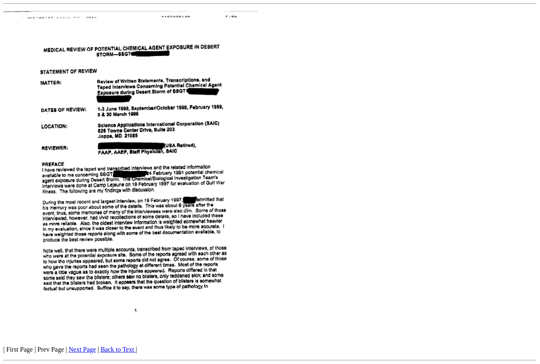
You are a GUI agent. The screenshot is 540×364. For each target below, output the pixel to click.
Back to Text (118, 349)
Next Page (82, 349)
